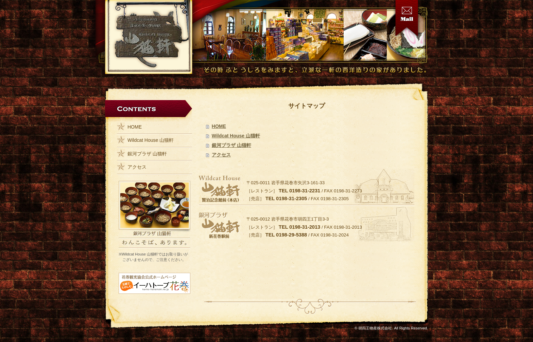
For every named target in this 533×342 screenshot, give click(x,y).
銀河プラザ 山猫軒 (231, 145)
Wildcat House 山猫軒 (236, 135)
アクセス (221, 154)
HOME (219, 126)
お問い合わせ (406, 18)
